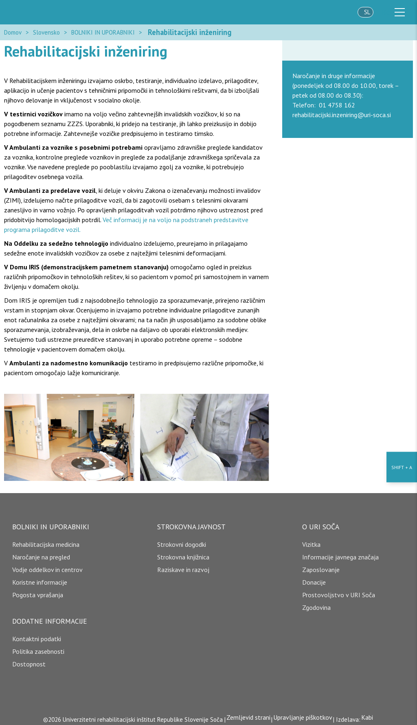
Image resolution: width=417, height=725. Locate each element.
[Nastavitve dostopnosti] (401, 362)
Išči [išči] (386, 12)
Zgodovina (316, 604)
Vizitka (311, 540)
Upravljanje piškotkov (302, 713)
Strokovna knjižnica (183, 553)
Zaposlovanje (321, 566)
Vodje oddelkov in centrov (47, 566)
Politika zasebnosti (38, 647)
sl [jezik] (367, 12)
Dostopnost (29, 660)
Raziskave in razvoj (183, 566)
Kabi (369, 713)
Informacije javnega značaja (340, 553)
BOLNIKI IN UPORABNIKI (103, 30)
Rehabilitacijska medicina (45, 540)
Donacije (314, 578)
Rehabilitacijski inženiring (182, 30)
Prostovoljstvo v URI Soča (338, 591)
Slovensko (46, 30)
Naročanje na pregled (41, 553)
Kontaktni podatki (36, 635)
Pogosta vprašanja (37, 591)
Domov (13, 30)
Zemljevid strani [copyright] (246, 713)
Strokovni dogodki (181, 540)
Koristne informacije (39, 578)
